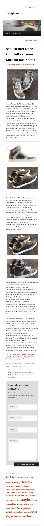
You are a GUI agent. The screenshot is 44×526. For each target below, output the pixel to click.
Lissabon (33, 500)
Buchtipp (16, 482)
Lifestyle (23, 355)
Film (20, 486)
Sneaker (20, 357)
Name (14, 406)
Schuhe (14, 357)
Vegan (26, 357)
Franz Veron (30, 64)
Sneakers (14, 126)
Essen (15, 486)
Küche (28, 495)
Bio (32, 478)
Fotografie (26, 486)
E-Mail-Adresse (15, 418)
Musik (21, 505)
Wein (20, 516)
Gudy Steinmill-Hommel (25, 489)
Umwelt (33, 512)
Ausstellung (23, 477)
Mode (15, 504)
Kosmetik (15, 495)
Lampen (9, 500)
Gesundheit (10, 489)
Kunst (21, 495)
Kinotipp (24, 492)
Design (26, 482)
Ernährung (9, 486)
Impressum (16, 33)
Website (12, 429)
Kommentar (14, 440)
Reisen (28, 508)
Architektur (12, 477)
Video (16, 516)
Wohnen (28, 516)
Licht (14, 500)
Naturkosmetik (11, 508)
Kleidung (30, 492)
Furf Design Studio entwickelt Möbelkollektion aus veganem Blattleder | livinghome (21, 375)
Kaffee (15, 492)
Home (8, 33)
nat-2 (23, 311)
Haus (8, 492)
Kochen (9, 495)
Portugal (21, 508)
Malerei (9, 505)
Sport (21, 512)
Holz (11, 492)
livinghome (13, 13)
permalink (22, 359)
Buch (8, 482)
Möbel (26, 504)
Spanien (16, 512)
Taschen (26, 512)
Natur (31, 504)
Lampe (33, 495)
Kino (20, 492)
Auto (29, 478)
